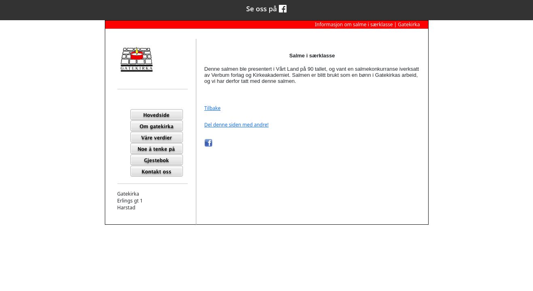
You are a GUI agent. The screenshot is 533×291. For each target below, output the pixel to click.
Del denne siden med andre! (236, 124)
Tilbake (212, 108)
